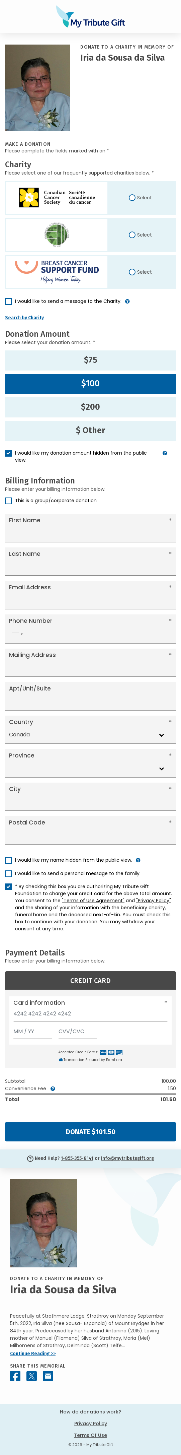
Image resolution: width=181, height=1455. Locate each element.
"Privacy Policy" (153, 900)
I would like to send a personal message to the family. (78, 873)
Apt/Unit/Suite (30, 688)
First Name (24, 520)
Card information (39, 1003)
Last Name (24, 554)
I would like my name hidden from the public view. (73, 860)
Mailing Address (32, 655)
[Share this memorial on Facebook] (15, 1376)
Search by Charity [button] (24, 318)
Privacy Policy (90, 1423)
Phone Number (31, 621)
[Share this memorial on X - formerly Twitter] (31, 1376)
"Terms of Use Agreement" (93, 900)
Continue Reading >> (33, 1354)
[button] (127, 304)
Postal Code (27, 822)
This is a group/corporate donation (56, 500)
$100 (90, 384)
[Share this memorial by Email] (48, 1376)
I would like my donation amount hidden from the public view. (81, 456)
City (15, 789)
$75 (90, 360)
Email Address (30, 587)
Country (21, 722)
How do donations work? (90, 1411)
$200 (90, 407)
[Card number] (90, 1015)
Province (21, 755)
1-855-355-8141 (77, 1158)
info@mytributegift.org (127, 1158)
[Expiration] (32, 1030)
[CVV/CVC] (78, 1030)
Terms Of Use (90, 1435)
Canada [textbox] (19, 734)
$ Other (90, 430)
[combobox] (17, 634)
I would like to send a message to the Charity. (68, 301)
